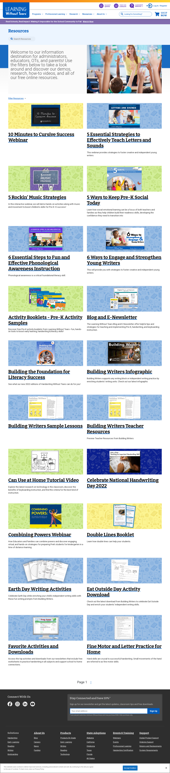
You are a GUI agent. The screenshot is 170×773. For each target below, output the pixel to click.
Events (116, 742)
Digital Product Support (149, 738)
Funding (37, 750)
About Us (101, 14)
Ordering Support (146, 742)
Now (164, 14)
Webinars (117, 738)
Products (65, 733)
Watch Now (88, 21)
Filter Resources (16, 98)
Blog (36, 738)
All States (91, 758)
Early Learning (13, 742)
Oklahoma (91, 746)
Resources (87, 14)
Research (74, 14)
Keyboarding (13, 754)
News (36, 746)
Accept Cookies (130, 768)
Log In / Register (160, 6)
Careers (37, 742)
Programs (36, 14)
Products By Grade (68, 738)
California (90, 742)
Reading (11, 746)
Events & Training (123, 733)
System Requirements (148, 750)
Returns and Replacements (150, 746)
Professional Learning (55, 14)
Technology (65, 754)
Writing (10, 750)
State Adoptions (96, 733)
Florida (89, 754)
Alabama (90, 738)
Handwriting (12, 738)
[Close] (166, 768)
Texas (89, 750)
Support (144, 733)
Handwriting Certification (123, 750)
